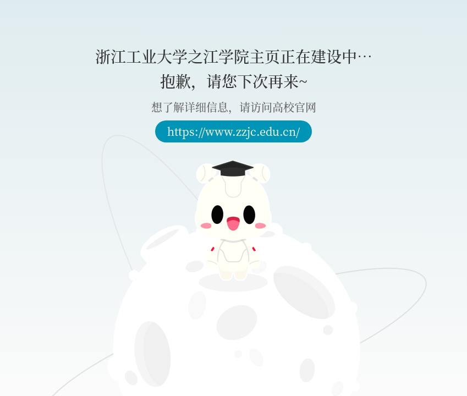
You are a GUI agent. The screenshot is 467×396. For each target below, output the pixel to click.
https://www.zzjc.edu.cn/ (233, 131)
